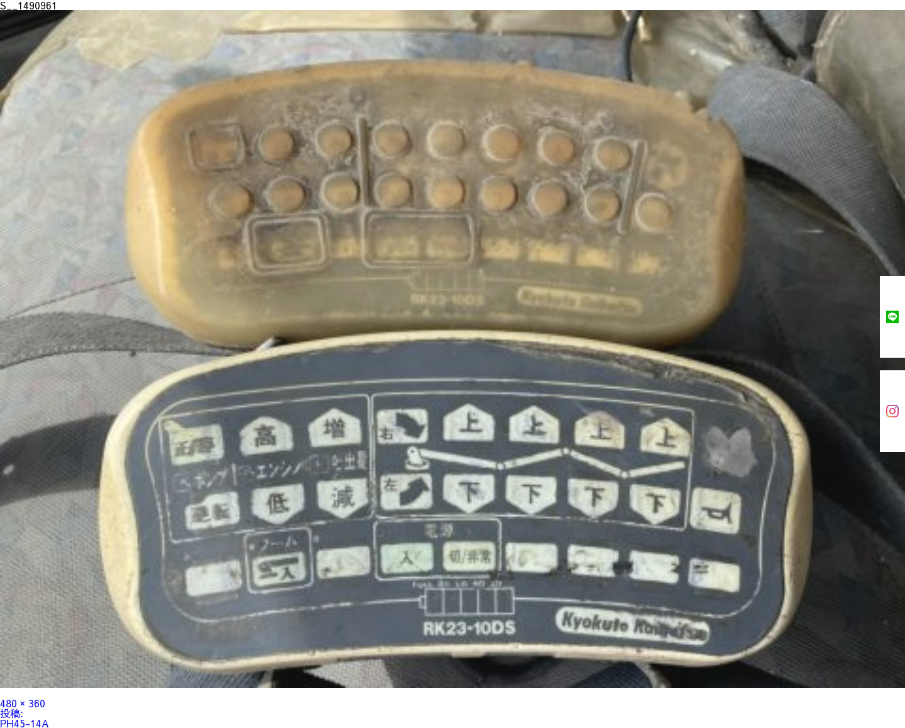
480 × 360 (22, 703)
